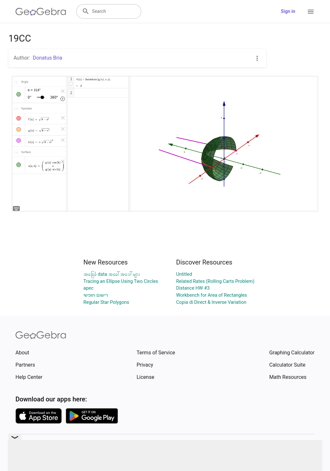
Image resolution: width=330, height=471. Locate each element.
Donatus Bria (47, 58)
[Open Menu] (311, 11)
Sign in (288, 11)
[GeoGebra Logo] (40, 11)
